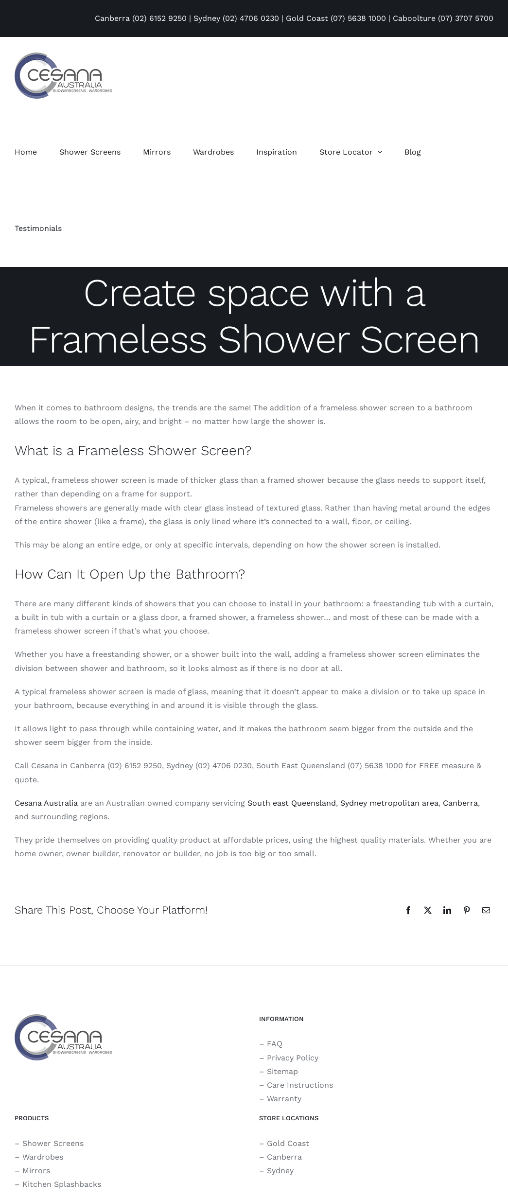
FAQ (274, 1043)
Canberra (460, 803)
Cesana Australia (46, 803)
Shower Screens (53, 1143)
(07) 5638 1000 (358, 18)
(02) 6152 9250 (159, 18)
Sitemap (282, 1071)
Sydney (280, 1170)
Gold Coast (288, 1143)
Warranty (284, 1098)
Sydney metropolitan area (389, 803)
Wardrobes (42, 1157)
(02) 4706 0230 (251, 18)
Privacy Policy (292, 1057)
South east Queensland (291, 803)
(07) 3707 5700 (465, 18)
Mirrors (36, 1170)
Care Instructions (300, 1085)
